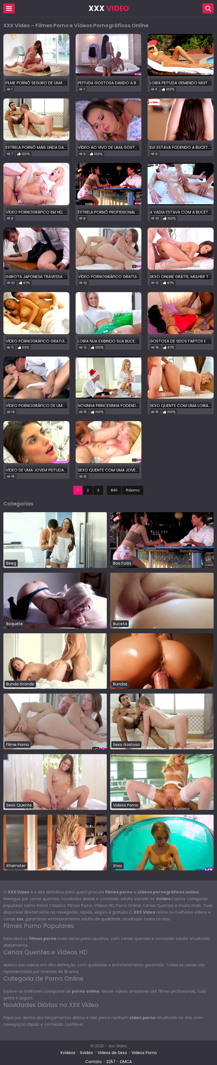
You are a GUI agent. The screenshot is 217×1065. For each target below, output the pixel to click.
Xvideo (86, 1052)
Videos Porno (144, 1052)
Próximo (132, 490)
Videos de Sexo (112, 1052)
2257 (111, 1061)
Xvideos (67, 1052)
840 (114, 490)
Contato (93, 1061)
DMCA (126, 1061)
